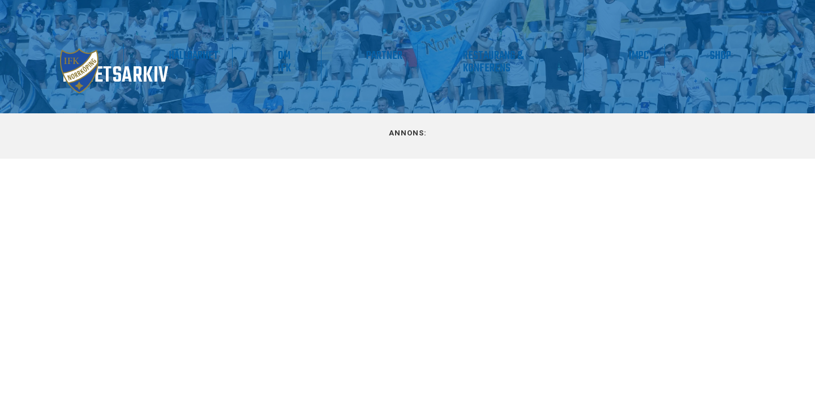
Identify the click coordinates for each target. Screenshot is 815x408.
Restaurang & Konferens (563, 62)
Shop (734, 56)
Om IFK (408, 62)
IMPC (679, 56)
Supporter (266, 56)
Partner (482, 56)
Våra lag (184, 62)
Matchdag (119, 56)
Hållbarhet (346, 56)
